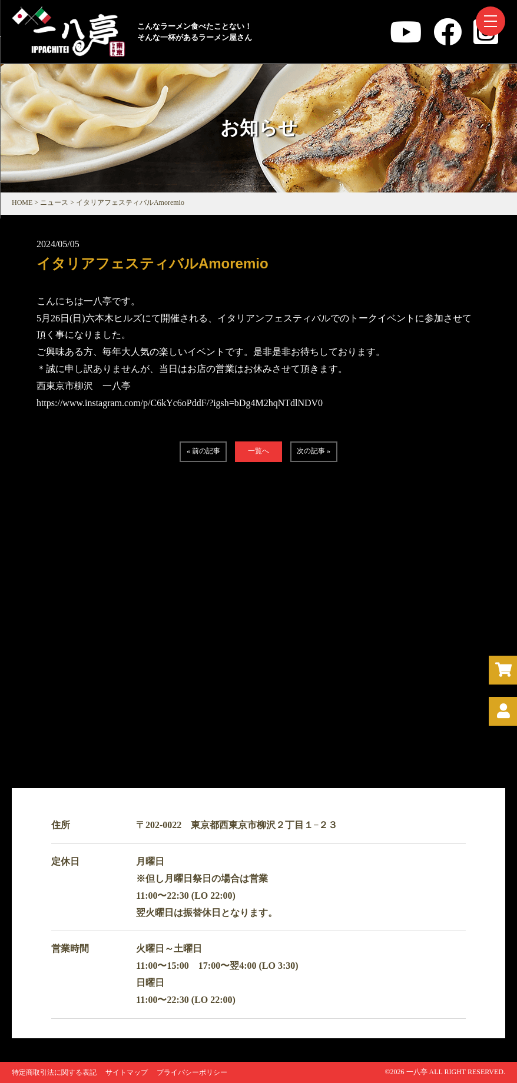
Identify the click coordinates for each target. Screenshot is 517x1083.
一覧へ (258, 451)
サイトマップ (126, 1072)
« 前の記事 (203, 451)
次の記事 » (313, 451)
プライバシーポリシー (192, 1072)
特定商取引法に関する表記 (54, 1072)
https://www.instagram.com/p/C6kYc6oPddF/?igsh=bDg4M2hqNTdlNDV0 (180, 403)
